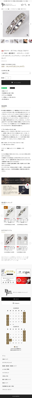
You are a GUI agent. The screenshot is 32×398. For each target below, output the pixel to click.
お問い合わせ (16, 299)
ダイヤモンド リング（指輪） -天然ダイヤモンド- (18, 8)
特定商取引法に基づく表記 (8, 93)
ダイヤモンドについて (7, 362)
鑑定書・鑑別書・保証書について (9, 366)
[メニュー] (29, 5)
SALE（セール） (7, 256)
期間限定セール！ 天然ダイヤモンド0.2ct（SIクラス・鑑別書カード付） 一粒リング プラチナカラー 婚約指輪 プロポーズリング (10, 220)
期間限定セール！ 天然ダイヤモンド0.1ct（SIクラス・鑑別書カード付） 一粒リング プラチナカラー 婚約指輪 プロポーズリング (22, 220)
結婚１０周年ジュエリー (8, 260)
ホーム (3, 355)
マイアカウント (5, 372)
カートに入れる (16, 82)
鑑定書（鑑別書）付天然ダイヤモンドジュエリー (12, 259)
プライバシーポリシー (7, 389)
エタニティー (20, 258)
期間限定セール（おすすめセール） (17, 256)
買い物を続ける (5, 99)
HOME (2, 8)
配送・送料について (6, 379)
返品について (5, 91)
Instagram (16, 303)
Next (30, 23)
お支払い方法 (5, 376)
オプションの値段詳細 (7, 95)
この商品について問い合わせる (8, 97)
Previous (1, 23)
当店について (5, 359)
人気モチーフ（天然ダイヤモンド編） (10, 258)
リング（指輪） (7, 8)
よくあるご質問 (5, 369)
